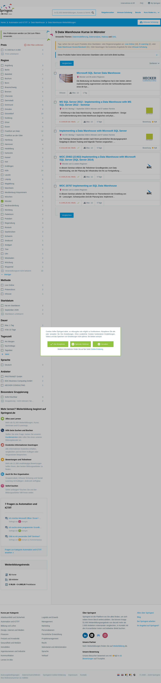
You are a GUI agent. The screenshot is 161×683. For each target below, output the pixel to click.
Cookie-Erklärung (97, 349)
